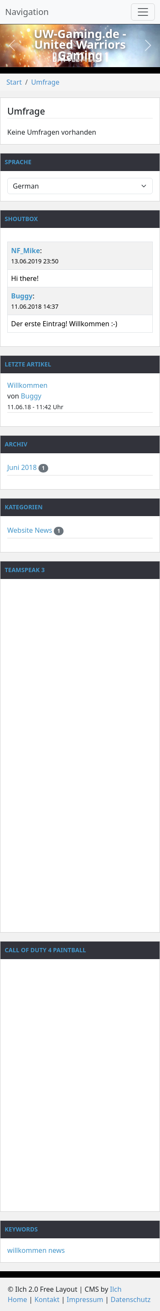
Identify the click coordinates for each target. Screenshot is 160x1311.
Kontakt (47, 1299)
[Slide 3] (95, 60)
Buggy (21, 296)
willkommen (27, 1250)
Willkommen (27, 385)
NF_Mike (25, 250)
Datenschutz (131, 1299)
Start (14, 82)
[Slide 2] (80, 60)
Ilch (116, 1289)
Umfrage (45, 82)
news (56, 1250)
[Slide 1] (64, 60)
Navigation (27, 12)
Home (17, 1299)
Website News (30, 530)
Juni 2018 (22, 467)
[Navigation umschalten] (143, 12)
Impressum (85, 1299)
